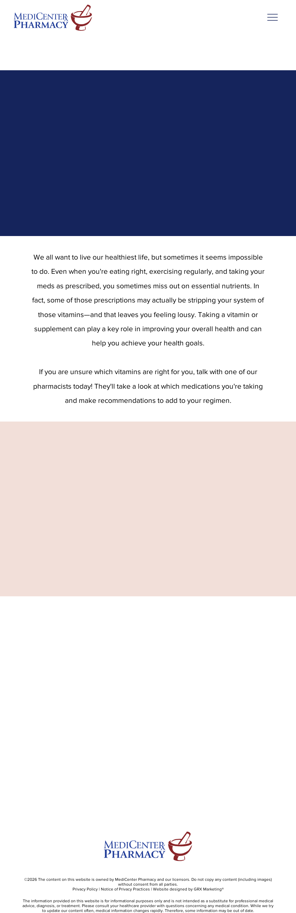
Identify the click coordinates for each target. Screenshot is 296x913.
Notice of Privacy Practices (125, 889)
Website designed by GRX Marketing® (188, 889)
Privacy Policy (85, 889)
